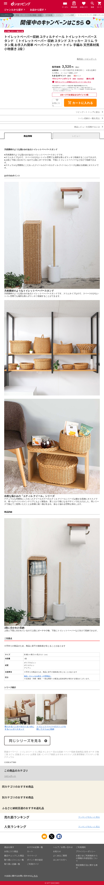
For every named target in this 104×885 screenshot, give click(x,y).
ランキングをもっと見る (89, 817)
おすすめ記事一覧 (35, 847)
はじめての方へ (60, 859)
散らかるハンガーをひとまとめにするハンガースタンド (20, 726)
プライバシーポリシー (86, 851)
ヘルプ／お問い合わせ (63, 847)
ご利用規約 (81, 847)
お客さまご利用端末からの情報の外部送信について (87, 858)
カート (30, 851)
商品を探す (9, 847)
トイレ (58, 15)
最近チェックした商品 (14, 855)
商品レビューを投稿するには (87, 127)
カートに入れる (80, 102)
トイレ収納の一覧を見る (89, 118)
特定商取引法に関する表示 (87, 866)
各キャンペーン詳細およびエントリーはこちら (73, 82)
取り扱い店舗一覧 (12, 864)
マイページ (32, 855)
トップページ (6, 15)
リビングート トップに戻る (88, 112)
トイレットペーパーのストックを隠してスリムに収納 (51, 726)
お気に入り (56, 104)
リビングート (10, 776)
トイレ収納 (69, 15)
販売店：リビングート (87, 58)
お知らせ (57, 851)
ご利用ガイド (33, 864)
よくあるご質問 (60, 855)
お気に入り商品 (11, 851)
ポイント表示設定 (35, 859)
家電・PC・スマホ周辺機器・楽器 (29, 15)
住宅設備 (48, 15)
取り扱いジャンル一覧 (14, 859)
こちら (35, 875)
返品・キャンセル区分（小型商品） (37, 676)
